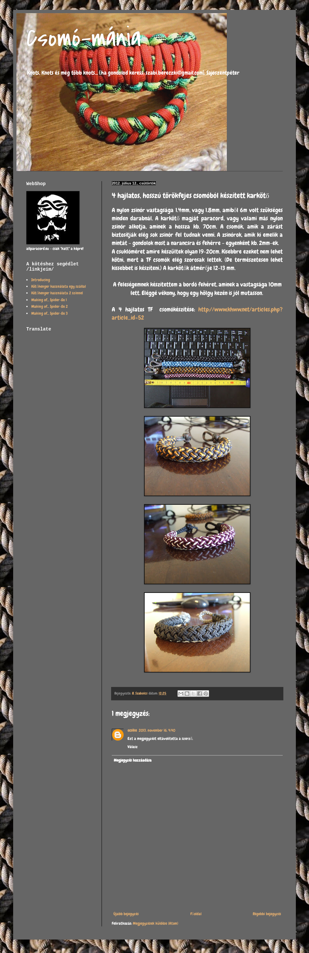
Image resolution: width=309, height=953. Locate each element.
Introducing (40, 279)
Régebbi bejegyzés (267, 913)
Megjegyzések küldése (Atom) (155, 923)
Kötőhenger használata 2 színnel (57, 293)
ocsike (132, 730)
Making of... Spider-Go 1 (49, 300)
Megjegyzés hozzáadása (133, 760)
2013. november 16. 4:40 (157, 730)
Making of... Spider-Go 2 (49, 306)
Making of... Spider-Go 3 (49, 313)
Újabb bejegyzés (126, 913)
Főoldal (196, 913)
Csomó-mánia (83, 38)
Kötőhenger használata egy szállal (58, 286)
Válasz (133, 746)
